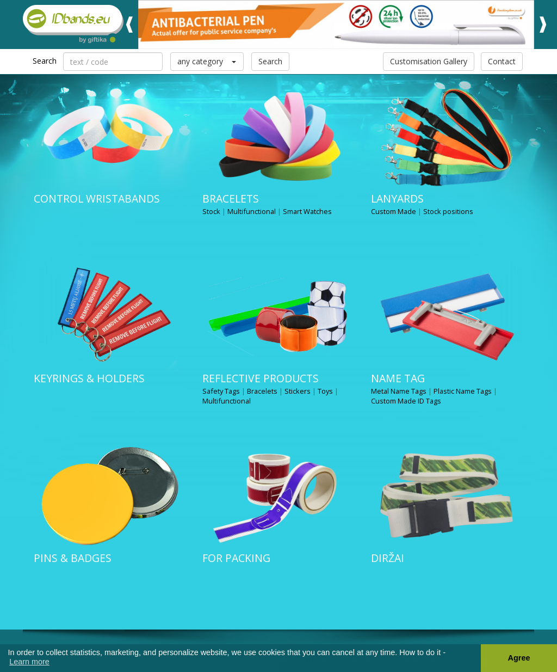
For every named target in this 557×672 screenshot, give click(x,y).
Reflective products (260, 378)
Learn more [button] (29, 661)
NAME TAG (398, 378)
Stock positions (448, 211)
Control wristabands (97, 198)
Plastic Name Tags (463, 391)
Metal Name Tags (398, 391)
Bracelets (230, 198)
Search (270, 61)
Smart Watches (307, 211)
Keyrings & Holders (89, 378)
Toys (325, 391)
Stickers (297, 391)
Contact (502, 61)
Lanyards (397, 198)
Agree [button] (519, 657)
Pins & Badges (73, 558)
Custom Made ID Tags (406, 401)
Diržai (387, 558)
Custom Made (393, 211)
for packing (236, 558)
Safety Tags (221, 391)
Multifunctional (251, 211)
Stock (211, 211)
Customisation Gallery (428, 61)
